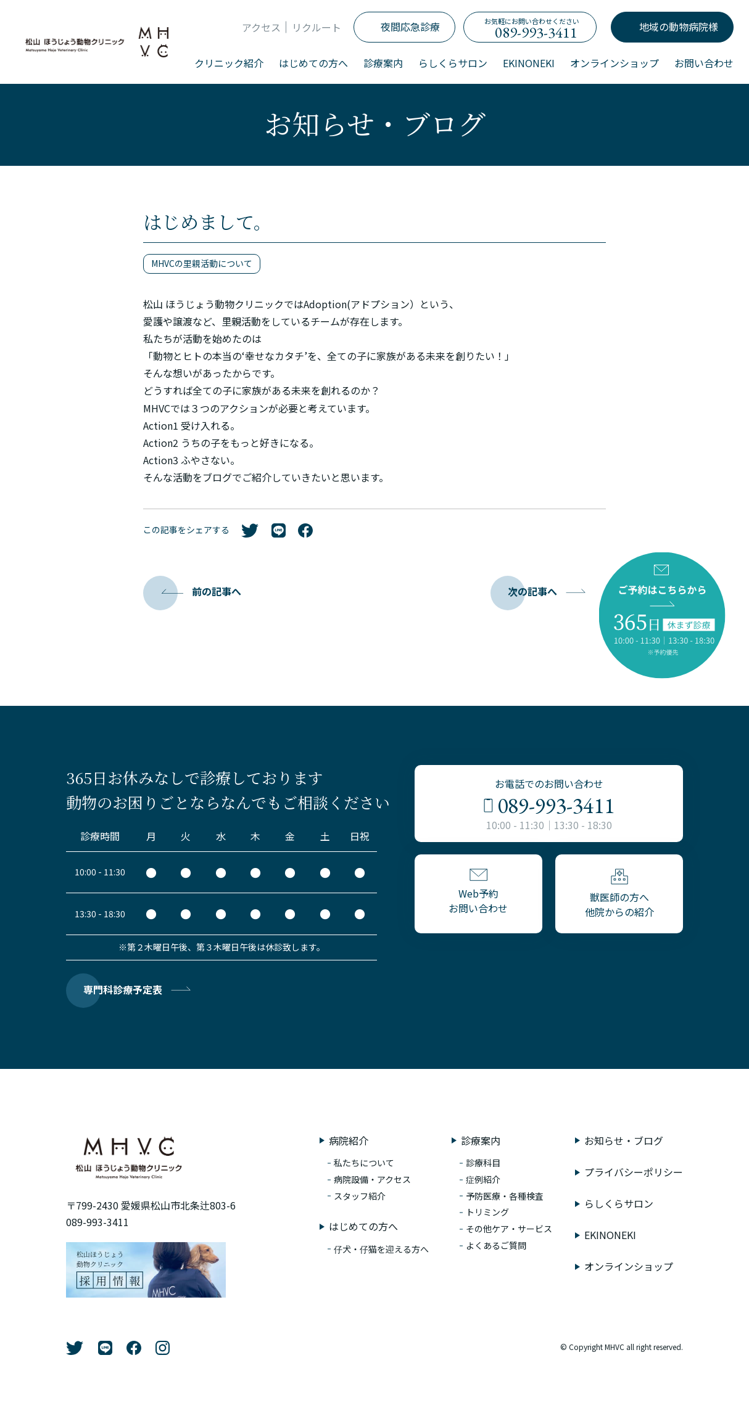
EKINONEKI (529, 62)
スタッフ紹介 (360, 1196)
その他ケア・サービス (509, 1228)
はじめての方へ (313, 62)
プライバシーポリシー (633, 1171)
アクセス (261, 27)
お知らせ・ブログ (623, 1140)
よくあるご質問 (496, 1245)
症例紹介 (483, 1179)
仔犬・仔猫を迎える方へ (381, 1249)
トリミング (487, 1212)
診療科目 (483, 1162)
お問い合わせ (704, 62)
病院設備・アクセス (372, 1179)
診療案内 (383, 62)
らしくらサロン (452, 62)
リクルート (316, 27)
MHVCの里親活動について (201, 263)
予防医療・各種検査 (505, 1196)
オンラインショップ (614, 62)
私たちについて (364, 1162)
